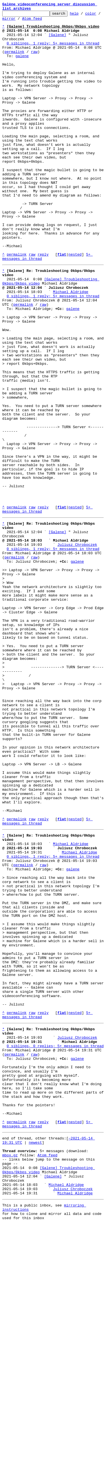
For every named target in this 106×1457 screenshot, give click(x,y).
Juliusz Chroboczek (77, 649)
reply (43, 304)
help (83, 15)
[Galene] (57, 40)
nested (75, 304)
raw (34, 60)
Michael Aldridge (70, 347)
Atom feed (50, 21)
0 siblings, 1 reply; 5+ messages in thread (53, 50)
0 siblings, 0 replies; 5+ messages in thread (55, 1247)
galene (22, 65)
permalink (14, 60)
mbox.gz (10, 1377)
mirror (26, 21)
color (7, 21)
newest (35, 1361)
